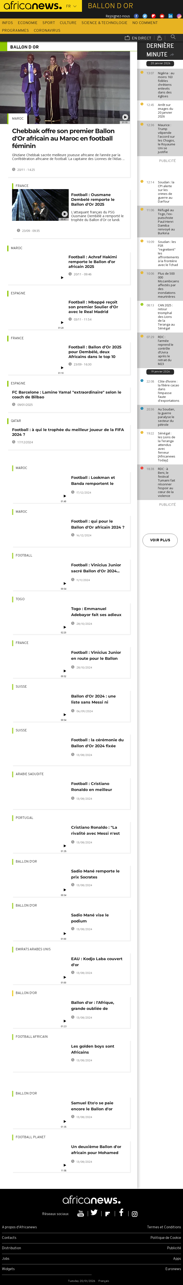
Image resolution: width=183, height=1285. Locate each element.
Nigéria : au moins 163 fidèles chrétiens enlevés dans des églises (166, 84)
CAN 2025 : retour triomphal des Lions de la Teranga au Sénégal (166, 316)
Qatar (16, 421)
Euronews (173, 1269)
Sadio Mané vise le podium (90, 918)
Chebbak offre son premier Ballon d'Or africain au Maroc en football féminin (63, 138)
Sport (48, 23)
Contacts (9, 1238)
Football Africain (32, 1037)
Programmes (15, 31)
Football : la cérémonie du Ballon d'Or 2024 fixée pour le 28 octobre (97, 744)
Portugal (24, 818)
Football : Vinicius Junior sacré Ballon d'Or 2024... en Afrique (96, 569)
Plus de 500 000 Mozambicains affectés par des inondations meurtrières (168, 285)
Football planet (31, 1137)
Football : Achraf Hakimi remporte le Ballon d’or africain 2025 (92, 262)
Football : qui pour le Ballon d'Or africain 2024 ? (97, 524)
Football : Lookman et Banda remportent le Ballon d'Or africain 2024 (96, 481)
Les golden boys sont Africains (92, 1049)
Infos (7, 23)
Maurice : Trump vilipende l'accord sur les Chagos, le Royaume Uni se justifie (166, 138)
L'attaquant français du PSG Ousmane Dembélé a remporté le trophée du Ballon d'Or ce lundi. (97, 216)
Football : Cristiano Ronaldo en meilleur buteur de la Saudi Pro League (94, 787)
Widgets (8, 1269)
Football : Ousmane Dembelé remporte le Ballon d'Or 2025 (93, 199)
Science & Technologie (104, 23)
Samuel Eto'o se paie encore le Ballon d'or (92, 1106)
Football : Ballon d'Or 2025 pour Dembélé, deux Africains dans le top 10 (95, 352)
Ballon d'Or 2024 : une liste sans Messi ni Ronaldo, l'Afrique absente (97, 700)
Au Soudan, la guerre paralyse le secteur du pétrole (166, 416)
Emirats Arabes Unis (33, 949)
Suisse (21, 687)
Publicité (174, 1248)
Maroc (18, 119)
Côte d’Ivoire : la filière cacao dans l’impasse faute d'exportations (168, 390)
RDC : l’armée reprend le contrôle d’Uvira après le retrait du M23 (165, 350)
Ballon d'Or (26, 862)
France (22, 186)
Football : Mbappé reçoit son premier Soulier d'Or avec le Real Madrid (93, 307)
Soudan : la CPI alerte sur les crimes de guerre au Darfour (166, 191)
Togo (20, 599)
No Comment (145, 23)
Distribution (11, 1248)
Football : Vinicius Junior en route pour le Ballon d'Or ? (96, 656)
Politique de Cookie (165, 1238)
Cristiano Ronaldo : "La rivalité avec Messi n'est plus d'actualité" (95, 831)
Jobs (5, 1259)
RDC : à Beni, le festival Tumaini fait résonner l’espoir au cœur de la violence (166, 482)
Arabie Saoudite (30, 774)
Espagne (18, 293)
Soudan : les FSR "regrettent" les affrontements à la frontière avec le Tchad (168, 253)
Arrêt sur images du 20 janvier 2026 (165, 110)
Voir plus (160, 540)
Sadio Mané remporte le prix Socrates (95, 874)
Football (24, 555)
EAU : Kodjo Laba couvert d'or (96, 962)
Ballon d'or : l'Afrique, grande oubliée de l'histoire (92, 1006)
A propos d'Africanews (19, 1227)
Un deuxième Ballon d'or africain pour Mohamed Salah (96, 1150)
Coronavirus (47, 31)
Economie (28, 23)
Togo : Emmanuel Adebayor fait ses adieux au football (96, 612)
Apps (177, 1259)
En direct (138, 38)
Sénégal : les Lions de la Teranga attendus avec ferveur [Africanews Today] (166, 446)
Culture (68, 23)
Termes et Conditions (164, 1227)
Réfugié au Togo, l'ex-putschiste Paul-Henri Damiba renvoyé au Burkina (166, 221)
